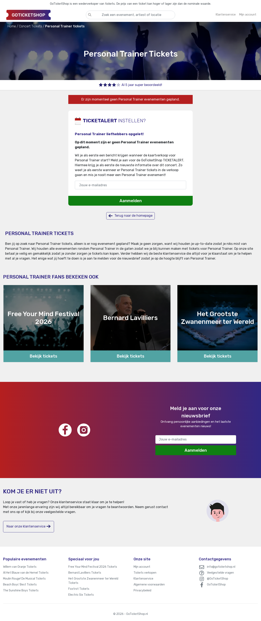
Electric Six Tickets (81, 594)
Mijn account (142, 567)
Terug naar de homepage (130, 215)
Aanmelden (130, 200)
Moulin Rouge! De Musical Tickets (24, 578)
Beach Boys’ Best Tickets (20, 584)
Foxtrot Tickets (78, 589)
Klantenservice (143, 578)
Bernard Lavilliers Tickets (84, 572)
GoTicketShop (216, 584)
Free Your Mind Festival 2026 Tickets (92, 567)
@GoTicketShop (217, 578)
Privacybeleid (142, 590)
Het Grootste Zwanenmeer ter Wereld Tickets (93, 581)
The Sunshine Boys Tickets (21, 590)
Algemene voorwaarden (149, 584)
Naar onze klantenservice (29, 526)
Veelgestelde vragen (220, 572)
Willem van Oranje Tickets (19, 567)
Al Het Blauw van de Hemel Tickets (26, 572)
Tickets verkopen (145, 572)
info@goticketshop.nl (221, 567)
